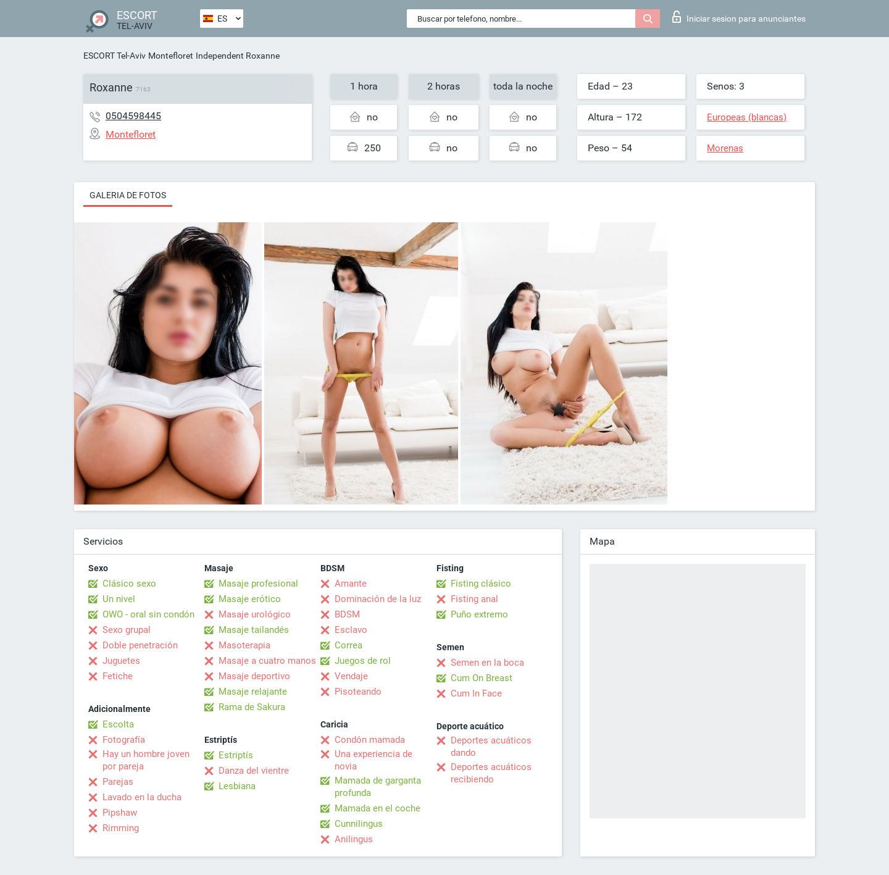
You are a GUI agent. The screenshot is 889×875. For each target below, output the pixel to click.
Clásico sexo (129, 583)
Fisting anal (474, 599)
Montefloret (170, 56)
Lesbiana (237, 786)
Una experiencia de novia (373, 760)
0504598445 (133, 116)
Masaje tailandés (254, 629)
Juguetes (121, 660)
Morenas (725, 148)
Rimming (120, 828)
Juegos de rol (363, 660)
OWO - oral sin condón (148, 614)
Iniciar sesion (739, 16)
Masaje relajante (253, 691)
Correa (348, 645)
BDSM (347, 614)
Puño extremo (479, 614)
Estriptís (236, 755)
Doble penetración (140, 645)
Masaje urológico (255, 614)
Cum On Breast (481, 678)
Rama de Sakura (252, 707)
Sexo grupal (126, 629)
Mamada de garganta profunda (378, 786)
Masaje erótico (250, 599)
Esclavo (351, 629)
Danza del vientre (254, 770)
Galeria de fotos (128, 195)
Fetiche (117, 676)
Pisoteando (358, 691)
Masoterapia (244, 645)
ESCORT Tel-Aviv (114, 56)
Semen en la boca (487, 662)
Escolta (118, 724)
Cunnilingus (359, 823)
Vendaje (351, 676)
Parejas (117, 781)
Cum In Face (476, 693)
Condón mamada (370, 739)
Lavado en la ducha (142, 797)
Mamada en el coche (377, 808)
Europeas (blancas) (747, 117)
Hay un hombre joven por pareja (146, 760)
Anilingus (354, 839)
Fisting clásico (481, 583)
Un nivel (118, 599)
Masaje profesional (258, 583)
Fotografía (123, 739)
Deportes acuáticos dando (491, 746)
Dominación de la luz (378, 599)
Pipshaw (119, 812)
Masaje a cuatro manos (267, 660)
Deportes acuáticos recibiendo (491, 773)
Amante (351, 583)
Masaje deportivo (254, 676)
